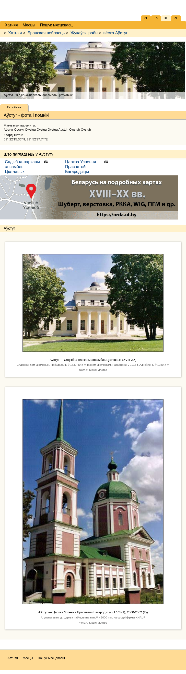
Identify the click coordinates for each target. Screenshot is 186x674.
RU (176, 18)
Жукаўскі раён (84, 33)
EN (155, 18)
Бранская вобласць (46, 33)
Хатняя (15, 33)
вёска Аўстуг (115, 33)
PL (146, 18)
